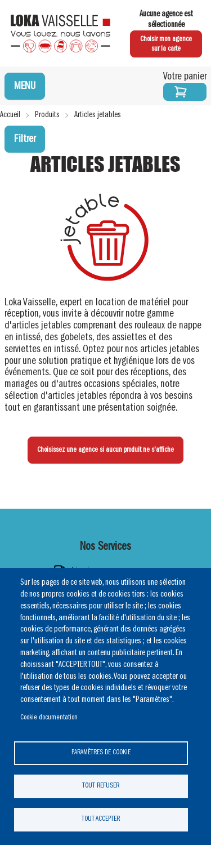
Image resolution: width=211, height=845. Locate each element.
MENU (24, 86)
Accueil (10, 115)
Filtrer (24, 139)
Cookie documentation (49, 717)
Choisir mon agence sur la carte (166, 44)
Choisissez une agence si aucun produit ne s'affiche (105, 450)
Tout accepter (101, 819)
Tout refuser (100, 785)
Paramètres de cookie (101, 752)
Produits (47, 115)
